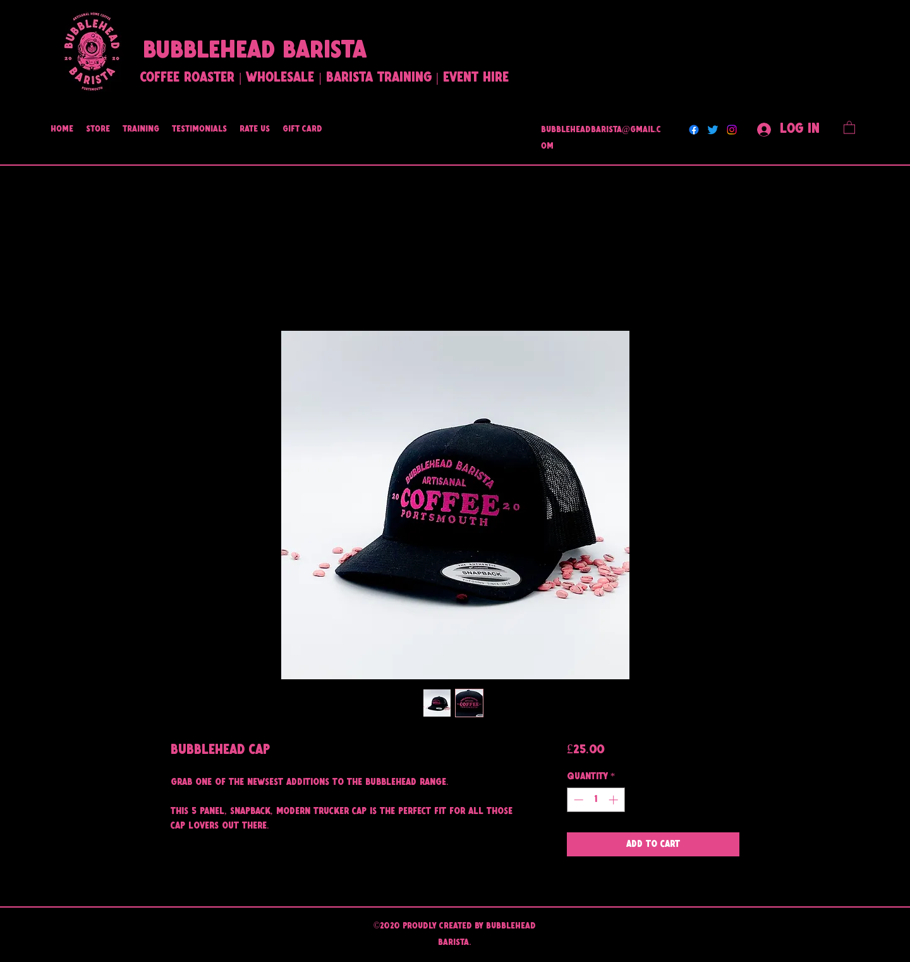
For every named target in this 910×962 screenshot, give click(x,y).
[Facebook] (694, 129)
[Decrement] (577, 799)
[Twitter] (713, 129)
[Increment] (614, 799)
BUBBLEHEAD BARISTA (255, 51)
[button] (849, 126)
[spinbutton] (595, 799)
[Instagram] (731, 129)
